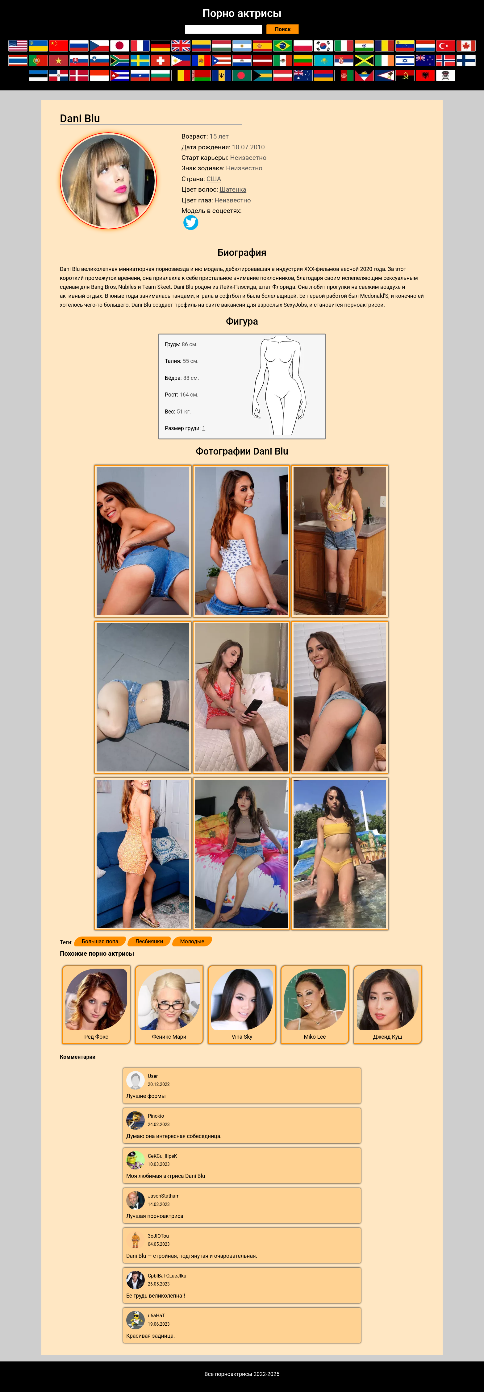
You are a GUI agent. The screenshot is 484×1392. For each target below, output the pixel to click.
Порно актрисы (242, 13)
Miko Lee (315, 1037)
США (214, 179)
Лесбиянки (149, 941)
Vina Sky (242, 1037)
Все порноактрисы (228, 1374)
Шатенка (232, 189)
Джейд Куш (388, 1037)
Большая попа (100, 941)
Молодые (192, 941)
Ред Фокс (96, 1037)
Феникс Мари (169, 1037)
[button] (143, 541)
